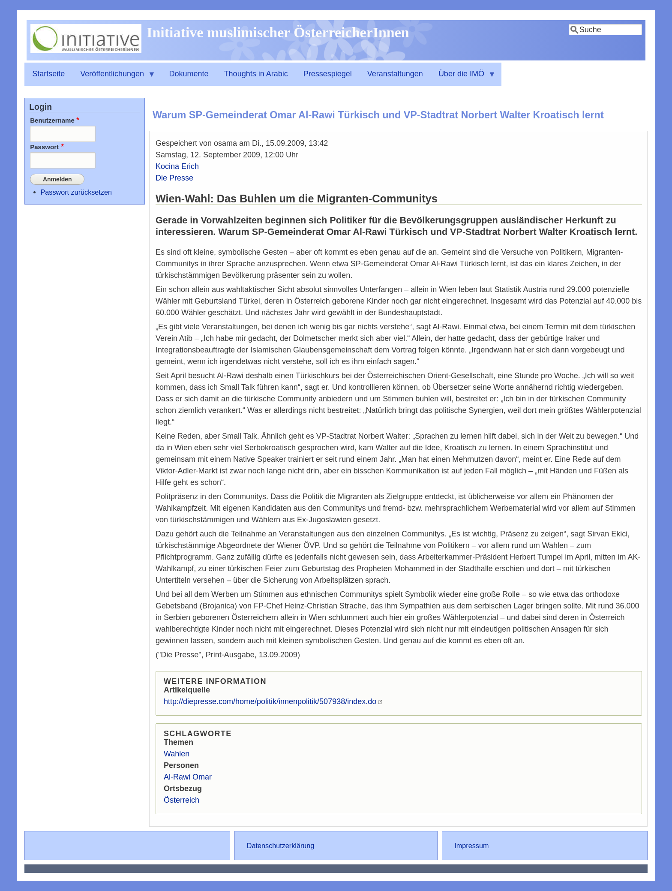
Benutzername (52, 120)
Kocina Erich (177, 166)
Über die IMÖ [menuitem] (463, 77)
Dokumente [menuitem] (189, 73)
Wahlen (176, 754)
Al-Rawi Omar (188, 777)
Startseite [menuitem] (48, 73)
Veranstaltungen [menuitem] (395, 73)
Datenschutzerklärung (280, 845)
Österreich (181, 800)
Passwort (44, 147)
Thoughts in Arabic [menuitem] (256, 73)
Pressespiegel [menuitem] (327, 73)
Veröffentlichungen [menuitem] (114, 77)
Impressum (471, 845)
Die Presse (174, 178)
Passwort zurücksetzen (76, 191)
